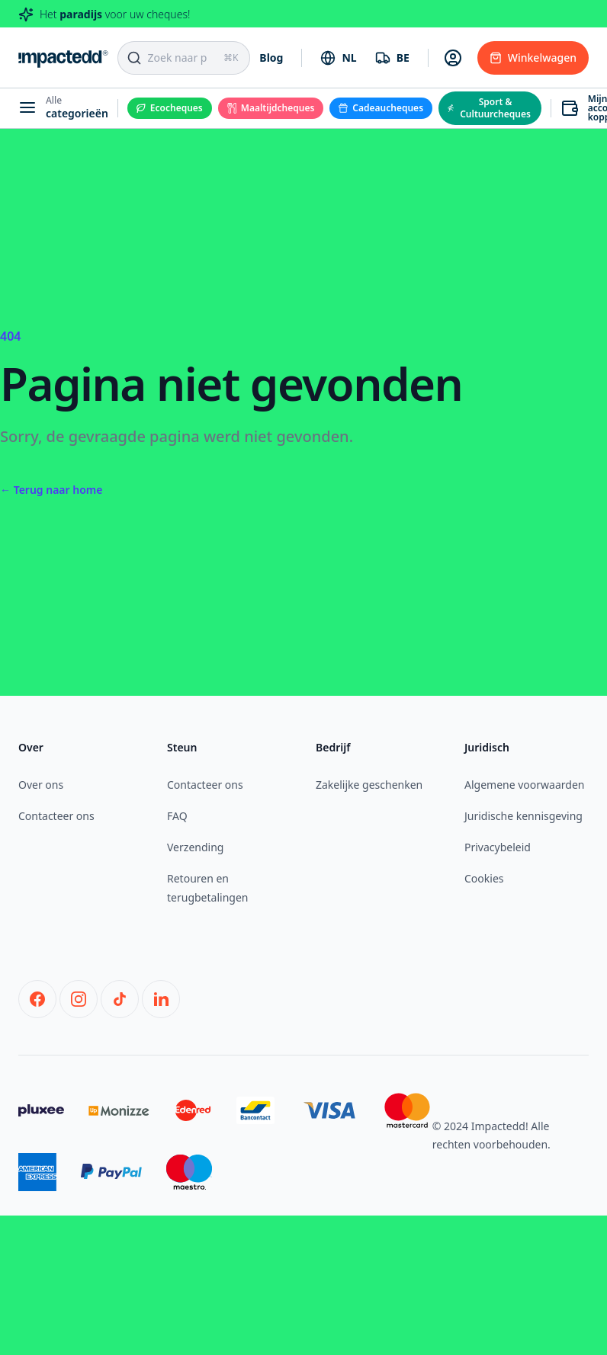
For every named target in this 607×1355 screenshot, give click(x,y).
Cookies (483, 878)
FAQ (177, 816)
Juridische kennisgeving (523, 816)
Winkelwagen (533, 57)
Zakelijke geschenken (369, 784)
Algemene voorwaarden (524, 784)
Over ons (40, 784)
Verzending (195, 847)
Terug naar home (51, 489)
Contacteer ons (56, 816)
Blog (271, 57)
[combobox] (338, 58)
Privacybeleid (497, 847)
